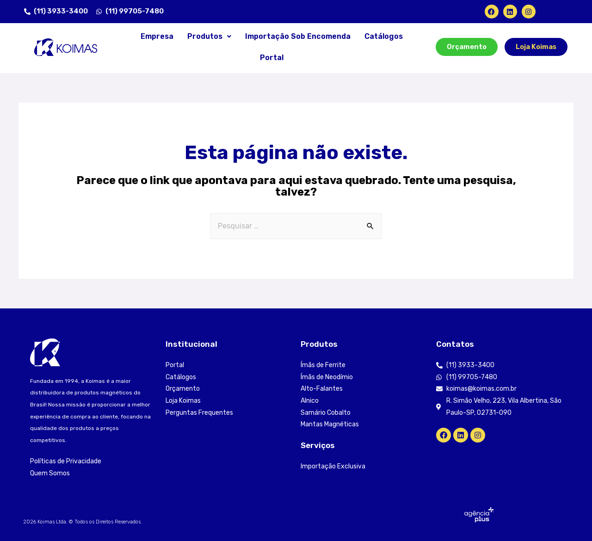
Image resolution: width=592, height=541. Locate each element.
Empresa (157, 36)
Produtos (209, 36)
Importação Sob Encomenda (298, 36)
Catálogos (383, 36)
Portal (272, 57)
